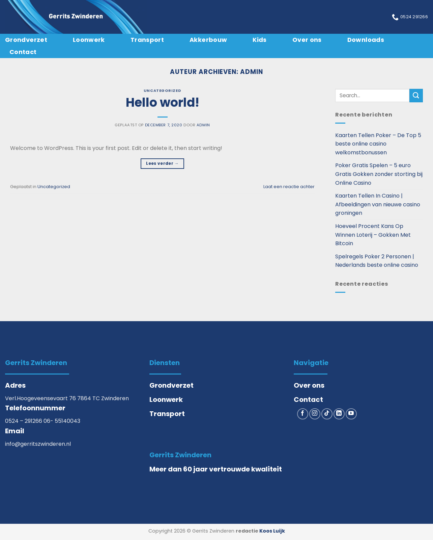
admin (251, 72)
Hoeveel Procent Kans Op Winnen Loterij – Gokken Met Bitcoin (373, 234)
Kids (259, 39)
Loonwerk (89, 39)
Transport (147, 39)
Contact (23, 52)
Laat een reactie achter (289, 186)
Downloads (365, 39)
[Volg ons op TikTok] (327, 413)
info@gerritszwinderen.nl (38, 444)
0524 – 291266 (24, 421)
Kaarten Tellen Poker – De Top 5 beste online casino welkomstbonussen (378, 143)
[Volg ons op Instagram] (314, 413)
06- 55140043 (62, 421)
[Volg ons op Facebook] (302, 413)
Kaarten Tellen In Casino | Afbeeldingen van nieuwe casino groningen (377, 204)
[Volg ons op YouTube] (351, 413)
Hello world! (162, 102)
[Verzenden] (416, 95)
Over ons (307, 39)
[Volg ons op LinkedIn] (339, 413)
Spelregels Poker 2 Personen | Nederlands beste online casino (376, 261)
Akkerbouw (208, 39)
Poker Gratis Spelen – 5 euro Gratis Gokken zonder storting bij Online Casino (379, 173)
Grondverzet (26, 39)
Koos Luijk (272, 531)
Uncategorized (162, 90)
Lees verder (162, 163)
